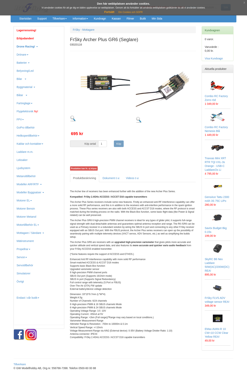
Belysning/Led (25, 70)
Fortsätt (109, 12)
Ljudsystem (23, 168)
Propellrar (23, 249)
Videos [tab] (132, 178)
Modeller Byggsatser (30, 192)
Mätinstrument (25, 241)
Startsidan (25, 18)
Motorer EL (24, 200)
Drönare (22, 54)
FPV (20, 119)
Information (80, 18)
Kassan (116, 18)
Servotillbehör (25, 265)
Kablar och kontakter (30, 143)
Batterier (23, 62)
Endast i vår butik (28, 297)
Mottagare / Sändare (30, 232)
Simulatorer (23, 273)
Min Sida (157, 18)
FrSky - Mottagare (84, 29)
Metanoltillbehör (26, 176)
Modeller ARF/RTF (29, 184)
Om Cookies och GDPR (130, 12)
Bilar (21, 78)
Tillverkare (59, 18)
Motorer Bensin (26, 208)
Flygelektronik (27, 111)
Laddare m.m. (25, 151)
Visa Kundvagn (214, 58)
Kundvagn (100, 18)
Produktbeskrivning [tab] (84, 178)
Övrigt (20, 281)
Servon (22, 257)
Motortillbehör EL (28, 224)
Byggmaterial (26, 87)
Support (42, 18)
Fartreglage (24, 103)
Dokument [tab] (111, 178)
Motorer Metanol (26, 216)
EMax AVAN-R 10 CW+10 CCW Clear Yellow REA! (216, 332)
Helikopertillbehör (28, 135)
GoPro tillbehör (26, 127)
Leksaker (22, 159)
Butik (143, 18)
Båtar (22, 95)
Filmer (130, 18)
